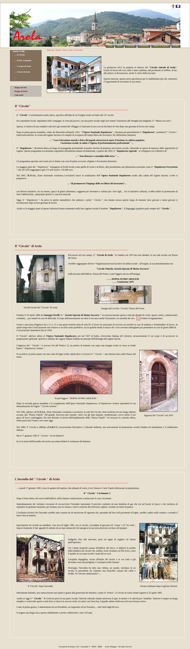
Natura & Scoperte (161, 46)
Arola (110, 46)
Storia (119, 46)
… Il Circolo (20, 55)
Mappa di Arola (21, 91)
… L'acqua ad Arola (23, 66)
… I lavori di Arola (22, 72)
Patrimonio (143, 46)
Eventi (176, 46)
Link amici (19, 95)
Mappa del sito (21, 87)
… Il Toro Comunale (23, 60)
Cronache (130, 46)
